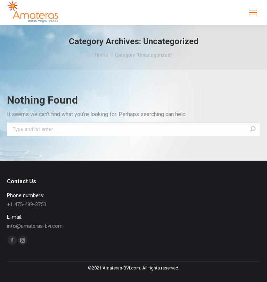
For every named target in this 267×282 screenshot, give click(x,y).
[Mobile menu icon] (253, 12)
